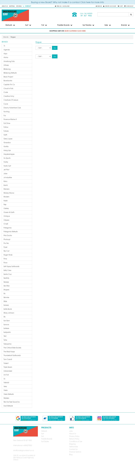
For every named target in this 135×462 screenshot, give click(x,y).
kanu (5, 181)
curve (6, 104)
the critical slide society (12, 348)
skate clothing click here (75, 31)
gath (5, 135)
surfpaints (7, 332)
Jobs (71, 431)
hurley (6, 162)
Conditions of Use (75, 441)
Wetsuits (10, 25)
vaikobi (6, 382)
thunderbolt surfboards (12, 355)
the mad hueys (9, 351)
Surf (28, 25)
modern (6, 197)
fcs (5, 115)
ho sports (7, 158)
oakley (6, 208)
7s (4, 46)
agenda (7, 50)
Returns (18, 6)
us (4, 379)
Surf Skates (88, 25)
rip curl (6, 251)
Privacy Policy (74, 436)
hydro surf (7, 166)
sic (5, 293)
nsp (5, 204)
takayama (7, 344)
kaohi (6, 185)
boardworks (8, 80)
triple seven (8, 367)
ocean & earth (9, 212)
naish (6, 201)
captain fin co (9, 84)
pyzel (5, 247)
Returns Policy (74, 439)
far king (6, 111)
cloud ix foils (8, 88)
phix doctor (8, 235)
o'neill (6, 224)
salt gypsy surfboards (11, 266)
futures (6, 131)
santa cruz (8, 274)
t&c (5, 336)
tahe (5, 340)
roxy (5, 259)
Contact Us (73, 449)
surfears (6, 328)
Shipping (12, 6)
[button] (98, 6)
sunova (6, 324)
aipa (5, 53)
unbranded (8, 371)
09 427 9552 (86, 15)
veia (5, 386)
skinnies (6, 297)
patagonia (7, 228)
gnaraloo (7, 142)
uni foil (6, 375)
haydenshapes (9, 154)
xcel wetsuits (8, 406)
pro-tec (6, 243)
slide (5, 301)
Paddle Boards (64, 25)
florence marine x (10, 119)
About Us (5, 6)
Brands (125, 25)
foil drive (7, 123)
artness (6, 65)
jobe (5, 173)
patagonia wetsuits (11, 231)
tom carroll (8, 359)
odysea (6, 220)
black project (8, 77)
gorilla (6, 146)
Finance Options (75, 452)
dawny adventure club (12, 108)
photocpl (7, 239)
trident (6, 363)
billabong (7, 69)
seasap (6, 282)
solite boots (8, 309)
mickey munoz (9, 193)
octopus (7, 216)
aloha (6, 57)
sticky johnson (9, 313)
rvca (5, 262)
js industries (8, 177)
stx (4, 317)
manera (6, 189)
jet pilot (6, 169)
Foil (44, 25)
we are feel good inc (12, 402)
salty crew (7, 270)
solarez (6, 305)
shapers (6, 290)
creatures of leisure (11, 100)
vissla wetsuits (9, 394)
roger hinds (8, 255)
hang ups (7, 150)
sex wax (6, 286)
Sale (108, 25)
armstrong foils (9, 61)
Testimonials (73, 447)
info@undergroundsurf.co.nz (23, 450)
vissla (6, 390)
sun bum (7, 320)
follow (6, 127)
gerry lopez (8, 139)
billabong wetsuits (10, 73)
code (6, 92)
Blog (70, 454)
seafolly (6, 278)
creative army (9, 96)
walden (6, 398)
